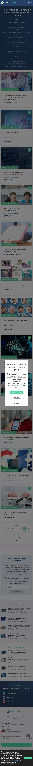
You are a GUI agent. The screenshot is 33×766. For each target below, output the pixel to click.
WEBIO (11, 2)
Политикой (15, 760)
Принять (28, 758)
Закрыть (16, 403)
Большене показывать (16, 397)
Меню (30, 3)
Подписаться (16, 392)
